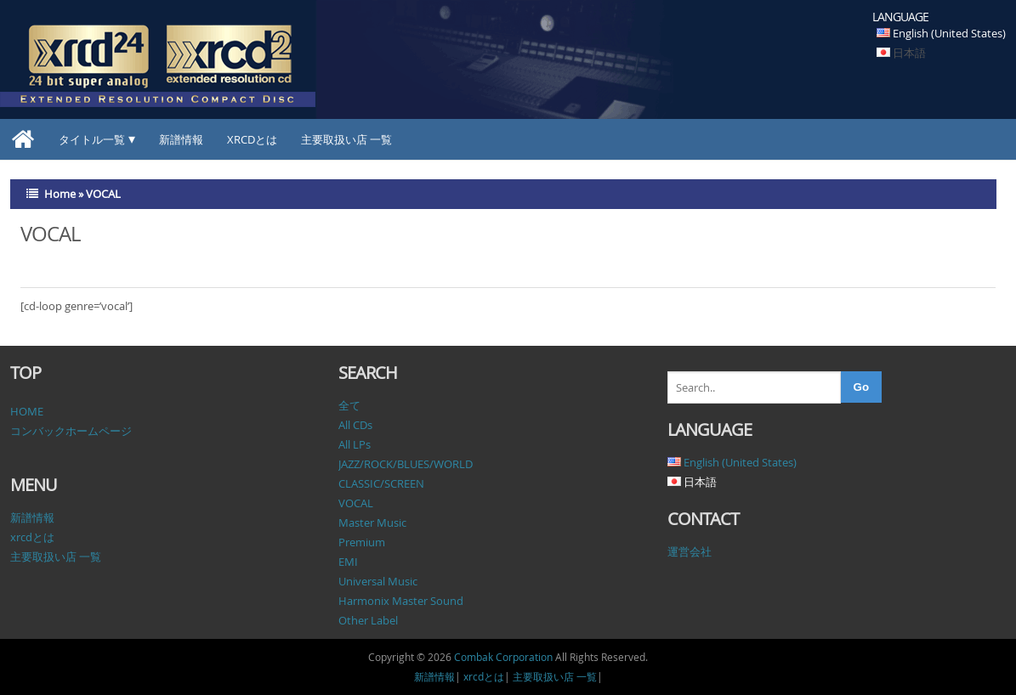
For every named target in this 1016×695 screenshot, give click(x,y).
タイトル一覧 (92, 139)
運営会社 (689, 551)
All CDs (355, 424)
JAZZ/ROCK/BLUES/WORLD (405, 464)
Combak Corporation (503, 657)
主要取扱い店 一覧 (346, 139)
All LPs (354, 444)
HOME (26, 411)
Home (60, 193)
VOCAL (355, 503)
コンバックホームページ (71, 430)
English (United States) (949, 33)
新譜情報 (181, 139)
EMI (348, 561)
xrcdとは (252, 139)
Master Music (372, 522)
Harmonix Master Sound (400, 600)
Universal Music (377, 581)
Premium (361, 542)
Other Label (368, 620)
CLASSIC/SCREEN (381, 483)
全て (349, 405)
